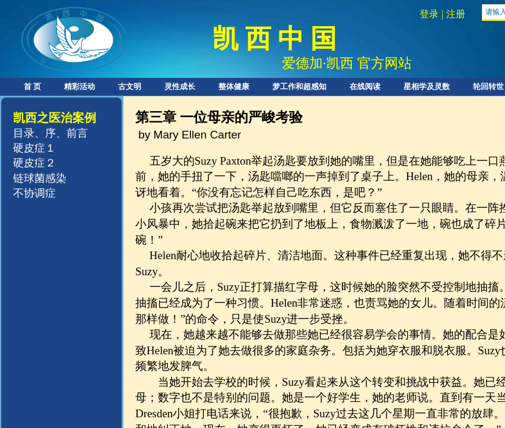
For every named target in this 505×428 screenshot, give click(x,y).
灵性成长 (179, 86)
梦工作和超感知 (299, 86)
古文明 (129, 86)
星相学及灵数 (427, 86)
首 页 (32, 86)
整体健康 (233, 86)
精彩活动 (79, 86)
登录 (429, 14)
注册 (455, 14)
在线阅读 (365, 86)
